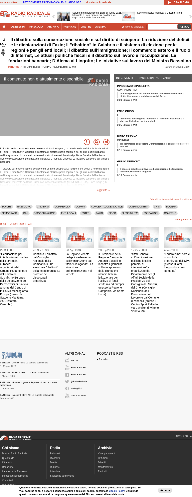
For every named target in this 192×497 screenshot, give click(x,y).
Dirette (53, 462)
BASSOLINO (24, 206)
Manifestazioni (105, 467)
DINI (25, 213)
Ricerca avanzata (134, 26)
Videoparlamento (107, 453)
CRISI (157, 206)
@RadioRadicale (79, 381)
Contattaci (7, 480)
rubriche (70, 26)
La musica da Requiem (14, 471)
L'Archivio (7, 462)
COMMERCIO (62, 206)
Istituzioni (103, 458)
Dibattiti (102, 462)
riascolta (36, 26)
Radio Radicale (78, 367)
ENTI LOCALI (68, 213)
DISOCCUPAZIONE (44, 213)
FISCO (112, 213)
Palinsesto (55, 453)
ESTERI (86, 213)
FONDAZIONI (150, 213)
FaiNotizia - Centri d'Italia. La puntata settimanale (24, 362)
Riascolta (55, 458)
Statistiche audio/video (62, 475)
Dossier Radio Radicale (14, 453)
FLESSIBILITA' (130, 213)
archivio (53, 26)
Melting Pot (76, 388)
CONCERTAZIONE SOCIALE (107, 206)
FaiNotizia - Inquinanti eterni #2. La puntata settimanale (27, 395)
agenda (100, 26)
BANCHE (7, 206)
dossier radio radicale (98, 2)
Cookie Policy (116, 491)
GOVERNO (170, 213)
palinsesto (17, 26)
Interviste (55, 471)
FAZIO (99, 213)
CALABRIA (43, 206)
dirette (86, 26)
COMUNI (80, 206)
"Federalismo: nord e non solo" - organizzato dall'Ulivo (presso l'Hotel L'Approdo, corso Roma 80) (177, 262)
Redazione (8, 467)
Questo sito (8, 458)
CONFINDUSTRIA (138, 206)
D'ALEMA (171, 206)
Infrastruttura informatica (15, 475)
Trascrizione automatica (154, 78)
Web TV (75, 360)
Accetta (165, 490)
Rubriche (103, 359)
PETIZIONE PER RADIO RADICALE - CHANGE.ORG (52, 2)
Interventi (124, 77)
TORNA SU (182, 436)
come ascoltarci (9, 2)
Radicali (102, 471)
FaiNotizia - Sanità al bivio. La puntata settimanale (24, 372)
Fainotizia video (78, 395)
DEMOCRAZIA (10, 213)
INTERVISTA (15, 66)
